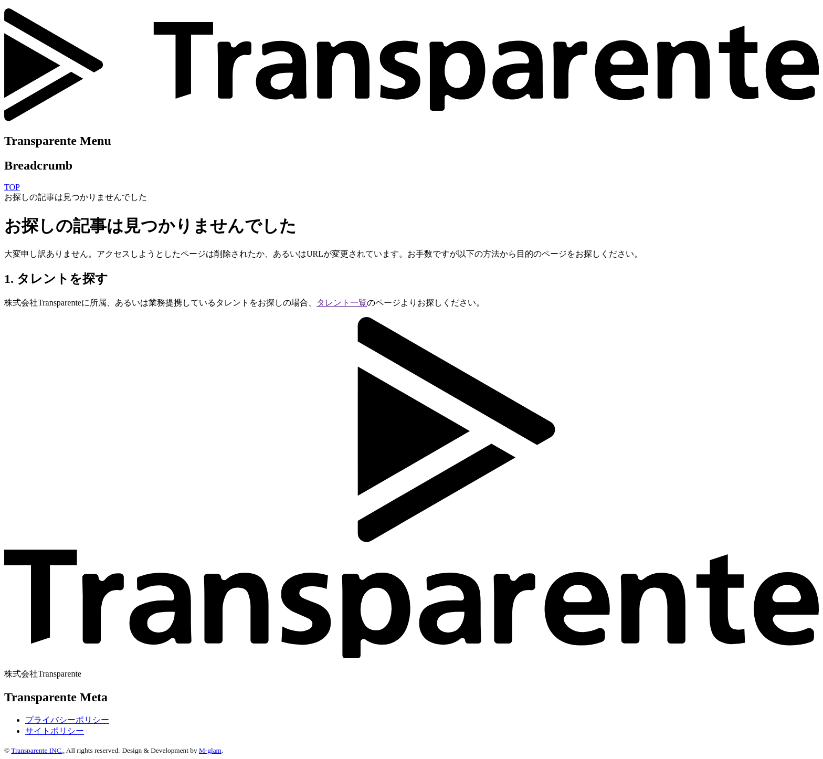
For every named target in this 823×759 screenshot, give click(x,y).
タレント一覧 (341, 302)
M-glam (210, 750)
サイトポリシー (54, 730)
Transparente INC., (38, 750)
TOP (12, 187)
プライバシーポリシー (67, 719)
